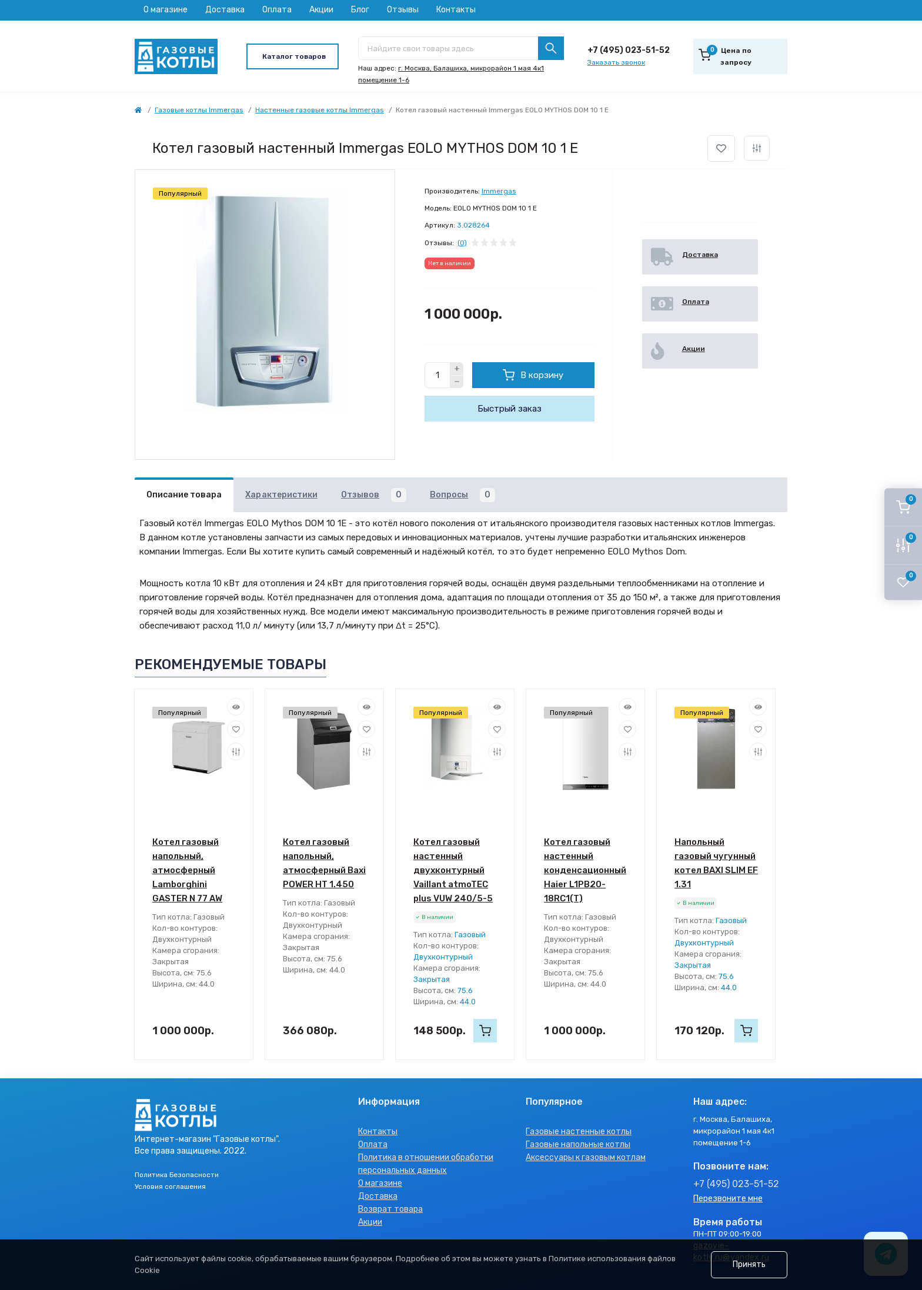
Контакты (456, 10)
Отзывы (403, 10)
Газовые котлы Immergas (199, 110)
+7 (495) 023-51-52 (628, 50)
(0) (462, 243)
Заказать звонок (616, 62)
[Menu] (292, 56)
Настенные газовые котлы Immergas (319, 110)
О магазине (165, 10)
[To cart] (485, 1030)
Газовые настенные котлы (579, 1132)
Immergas (499, 191)
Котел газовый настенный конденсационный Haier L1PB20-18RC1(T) (585, 870)
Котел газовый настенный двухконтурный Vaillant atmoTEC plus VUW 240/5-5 (453, 870)
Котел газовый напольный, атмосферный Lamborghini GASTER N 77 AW (187, 870)
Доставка (225, 10)
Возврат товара (390, 1209)
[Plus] (456, 368)
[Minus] (456, 382)
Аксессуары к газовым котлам (586, 1157)
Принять (749, 1264)
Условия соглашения (170, 1186)
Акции (321, 10)
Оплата (277, 10)
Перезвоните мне (728, 1199)
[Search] (551, 48)
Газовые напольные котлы (578, 1144)
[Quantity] (437, 375)
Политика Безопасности (177, 1175)
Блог (360, 10)
